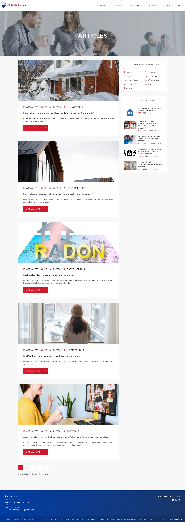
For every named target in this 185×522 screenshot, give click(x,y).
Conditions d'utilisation (120, 519)
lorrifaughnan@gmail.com (23, 510)
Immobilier (151, 76)
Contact (166, 5)
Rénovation (152, 80)
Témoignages (135, 5)
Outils (151, 5)
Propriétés (103, 5)
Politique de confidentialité (98, 519)
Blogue (118, 5)
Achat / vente (132, 80)
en (179, 5)
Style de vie (152, 84)
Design (128, 88)
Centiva (178, 519)
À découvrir (131, 76)
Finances (150, 72)
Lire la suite (33, 128)
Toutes (128, 72)
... (33, 467)
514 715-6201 (14, 507)
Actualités (30, 107)
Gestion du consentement (141, 519)
